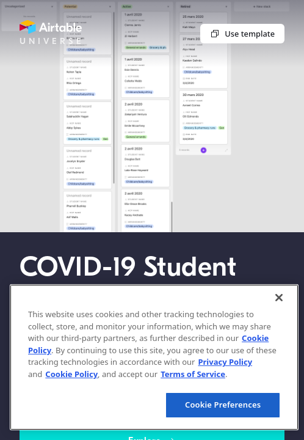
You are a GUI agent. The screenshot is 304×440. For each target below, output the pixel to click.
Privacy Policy (225, 361)
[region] (154, 357)
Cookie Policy (71, 374)
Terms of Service (193, 374)
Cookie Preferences (223, 404)
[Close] (279, 297)
